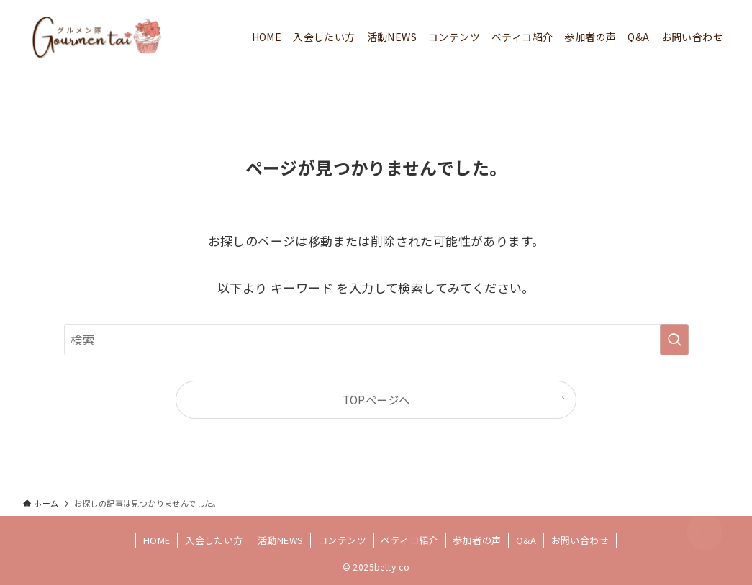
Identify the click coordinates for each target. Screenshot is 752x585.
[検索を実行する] (674, 339)
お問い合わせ (580, 540)
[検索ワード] (376, 339)
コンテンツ (342, 540)
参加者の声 (477, 540)
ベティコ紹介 (409, 540)
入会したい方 (214, 540)
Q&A (526, 540)
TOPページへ (376, 399)
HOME (157, 540)
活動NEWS (280, 540)
